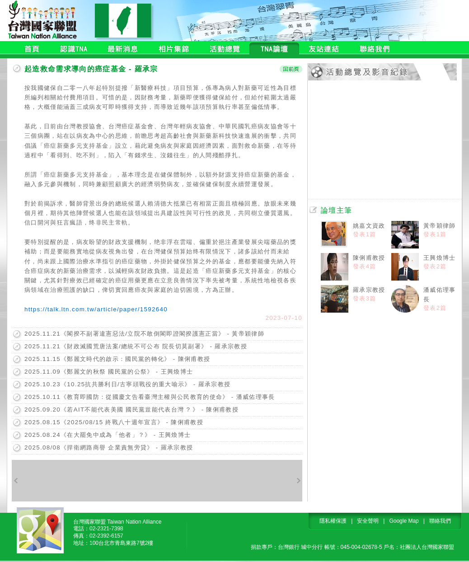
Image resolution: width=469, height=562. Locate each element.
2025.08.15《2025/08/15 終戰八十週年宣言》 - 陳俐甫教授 (113, 422)
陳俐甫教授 (369, 257)
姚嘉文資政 (369, 225)
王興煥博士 (439, 257)
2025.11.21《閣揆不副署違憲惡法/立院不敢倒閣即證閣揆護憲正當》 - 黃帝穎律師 (144, 333)
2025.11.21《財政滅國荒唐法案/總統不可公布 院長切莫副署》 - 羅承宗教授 (135, 346)
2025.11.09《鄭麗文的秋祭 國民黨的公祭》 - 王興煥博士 (108, 371)
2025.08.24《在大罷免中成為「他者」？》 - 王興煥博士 (107, 434)
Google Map (403, 521)
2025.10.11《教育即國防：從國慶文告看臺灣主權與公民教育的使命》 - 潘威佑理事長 (149, 396)
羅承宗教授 (369, 289)
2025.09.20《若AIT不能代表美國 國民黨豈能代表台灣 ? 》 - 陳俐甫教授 (131, 409)
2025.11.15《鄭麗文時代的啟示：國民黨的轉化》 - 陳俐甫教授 (117, 359)
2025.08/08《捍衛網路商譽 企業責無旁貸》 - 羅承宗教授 (108, 447)
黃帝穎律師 (439, 225)
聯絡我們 (440, 521)
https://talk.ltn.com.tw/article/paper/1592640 (96, 309)
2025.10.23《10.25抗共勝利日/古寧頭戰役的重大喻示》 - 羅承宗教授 (127, 384)
